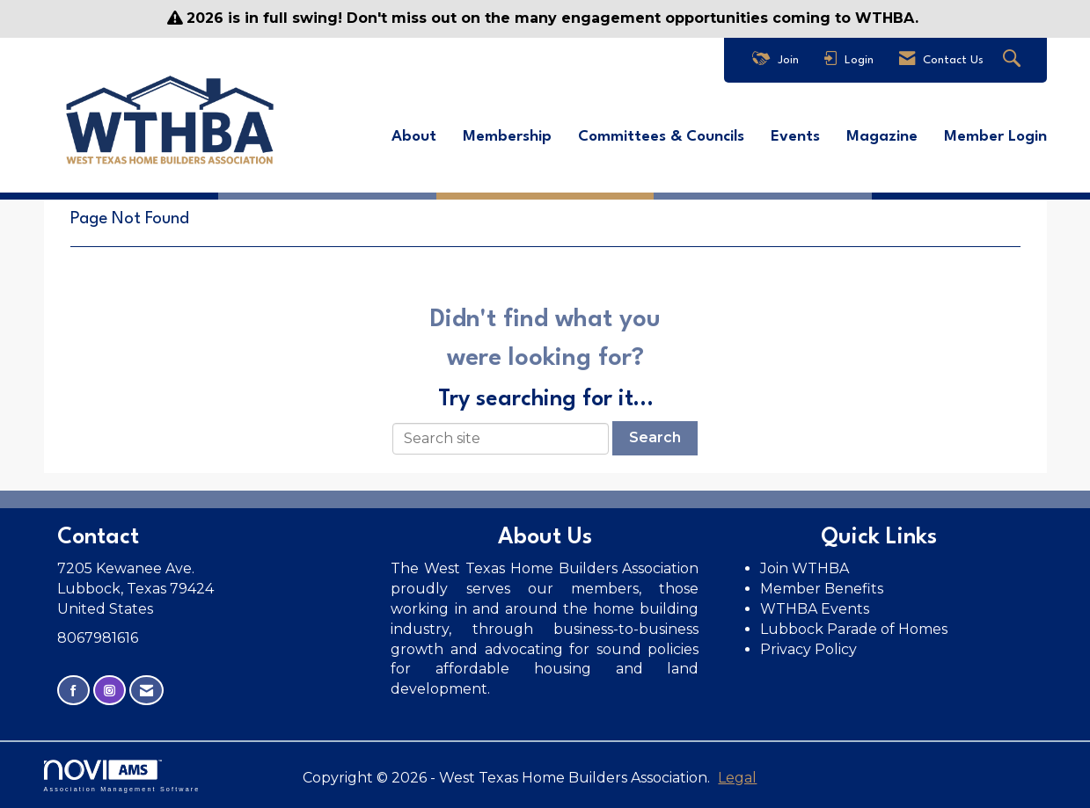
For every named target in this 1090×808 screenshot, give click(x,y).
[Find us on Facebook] (73, 690)
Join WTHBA (804, 568)
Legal (737, 777)
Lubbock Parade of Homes (853, 629)
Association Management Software (122, 776)
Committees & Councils (661, 136)
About (413, 136)
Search (655, 437)
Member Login (995, 136)
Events (795, 136)
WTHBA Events (814, 609)
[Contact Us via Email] (146, 690)
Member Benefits (821, 588)
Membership (507, 136)
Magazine (882, 136)
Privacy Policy (810, 649)
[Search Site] (1014, 60)
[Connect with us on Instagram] (109, 690)
